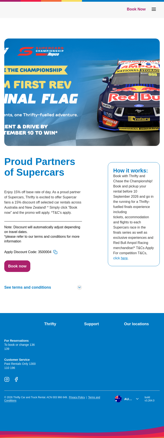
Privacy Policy (77, 397)
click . (121, 258)
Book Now (136, 9)
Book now (17, 266)
